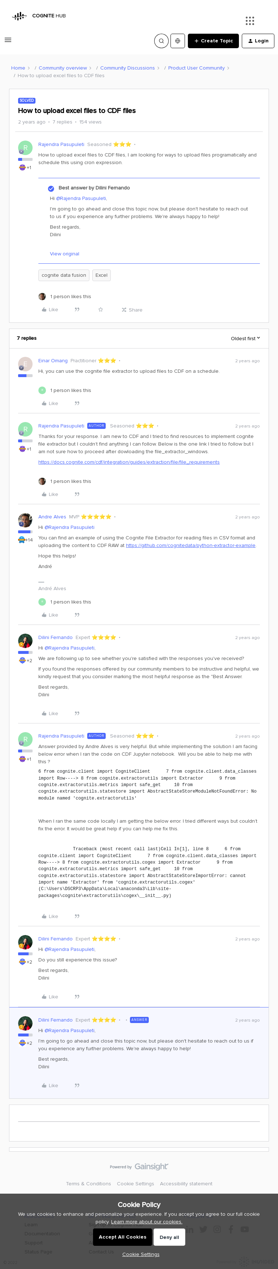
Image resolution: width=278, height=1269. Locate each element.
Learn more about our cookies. (146, 1222)
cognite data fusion (64, 275)
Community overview (63, 68)
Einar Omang (53, 361)
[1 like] (64, 296)
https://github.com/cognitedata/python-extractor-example (191, 545)
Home (18, 68)
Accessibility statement (186, 1184)
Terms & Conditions (88, 1184)
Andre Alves (52, 517)
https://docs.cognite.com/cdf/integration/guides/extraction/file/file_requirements (129, 462)
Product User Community (196, 68)
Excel (102, 275)
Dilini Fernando (55, 637)
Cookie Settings (135, 1184)
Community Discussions (127, 68)
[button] (8, 42)
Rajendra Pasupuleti (61, 144)
